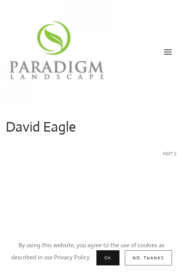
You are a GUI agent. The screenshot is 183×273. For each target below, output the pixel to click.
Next (170, 153)
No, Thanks (148, 257)
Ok (108, 257)
